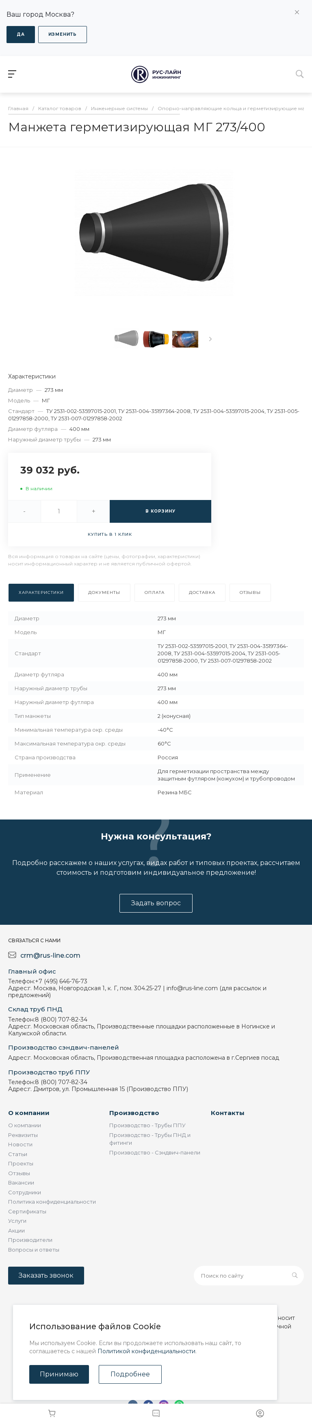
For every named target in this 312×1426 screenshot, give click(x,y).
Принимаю (59, 1374)
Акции (16, 1230)
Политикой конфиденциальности (146, 1351)
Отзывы (19, 1173)
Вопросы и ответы (33, 1249)
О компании (29, 1113)
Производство (134, 1113)
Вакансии (21, 1182)
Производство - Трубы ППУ (147, 1125)
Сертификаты (27, 1211)
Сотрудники (24, 1192)
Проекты (20, 1163)
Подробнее (130, 1374)
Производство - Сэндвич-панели (154, 1152)
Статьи (17, 1154)
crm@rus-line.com (50, 955)
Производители (30, 1240)
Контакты (228, 1113)
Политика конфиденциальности (52, 1201)
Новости (20, 1144)
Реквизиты (23, 1135)
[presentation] (210, 339)
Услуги (17, 1220)
